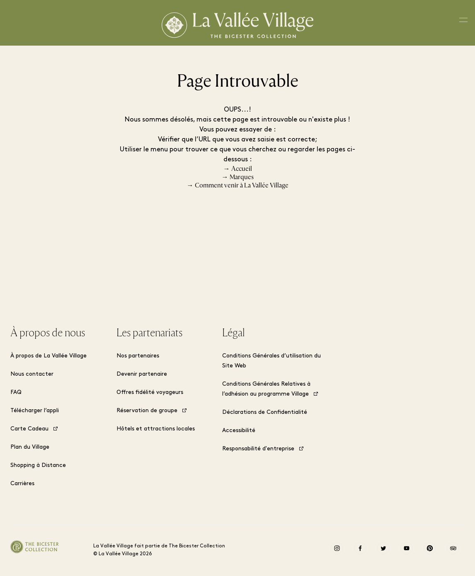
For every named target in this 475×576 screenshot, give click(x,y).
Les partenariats (149, 333)
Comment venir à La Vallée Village (241, 185)
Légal (233, 333)
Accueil (241, 169)
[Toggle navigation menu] (463, 22)
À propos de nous (47, 333)
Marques (242, 177)
